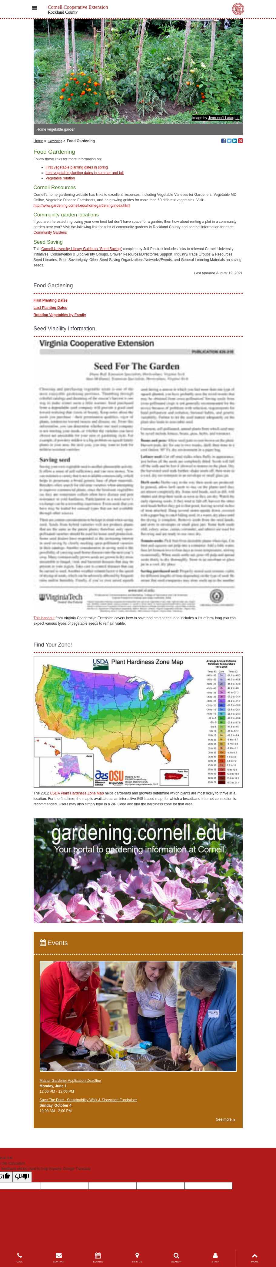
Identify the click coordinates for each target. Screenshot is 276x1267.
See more (223, 1119)
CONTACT (59, 1257)
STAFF (216, 1257)
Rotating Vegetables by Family (60, 315)
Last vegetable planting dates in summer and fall (85, 173)
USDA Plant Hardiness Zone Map (77, 793)
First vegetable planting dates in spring (77, 167)
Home (38, 141)
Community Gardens (50, 232)
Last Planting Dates (50, 308)
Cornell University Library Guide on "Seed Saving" (82, 249)
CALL (20, 1257)
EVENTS (98, 1257)
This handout (44, 618)
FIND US (137, 1257)
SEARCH (176, 1257)
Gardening (55, 141)
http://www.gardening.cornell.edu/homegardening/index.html (82, 205)
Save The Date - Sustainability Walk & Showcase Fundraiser (88, 1100)
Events (54, 943)
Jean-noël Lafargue (223, 118)
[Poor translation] (22, 1177)
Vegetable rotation (60, 178)
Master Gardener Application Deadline (70, 1080)
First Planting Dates (51, 300)
